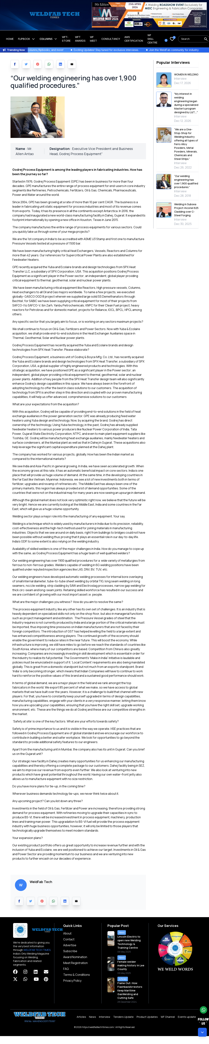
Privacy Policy (72, 981)
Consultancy (110, 39)
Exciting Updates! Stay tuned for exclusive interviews (115, 49)
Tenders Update (123, 1017)
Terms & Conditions (76, 975)
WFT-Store (66, 38)
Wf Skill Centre (152, 38)
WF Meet (93, 38)
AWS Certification (133, 38)
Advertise (69, 945)
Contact (68, 939)
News (92, 1017)
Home (10, 39)
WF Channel (168, 1017)
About (67, 933)
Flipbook (26, 39)
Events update (187, 1017)
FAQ (66, 969)
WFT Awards (80, 38)
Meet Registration (75, 963)
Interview (104, 1017)
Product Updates (147, 1017)
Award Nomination (75, 957)
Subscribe (70, 951)
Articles (81, 1017)
